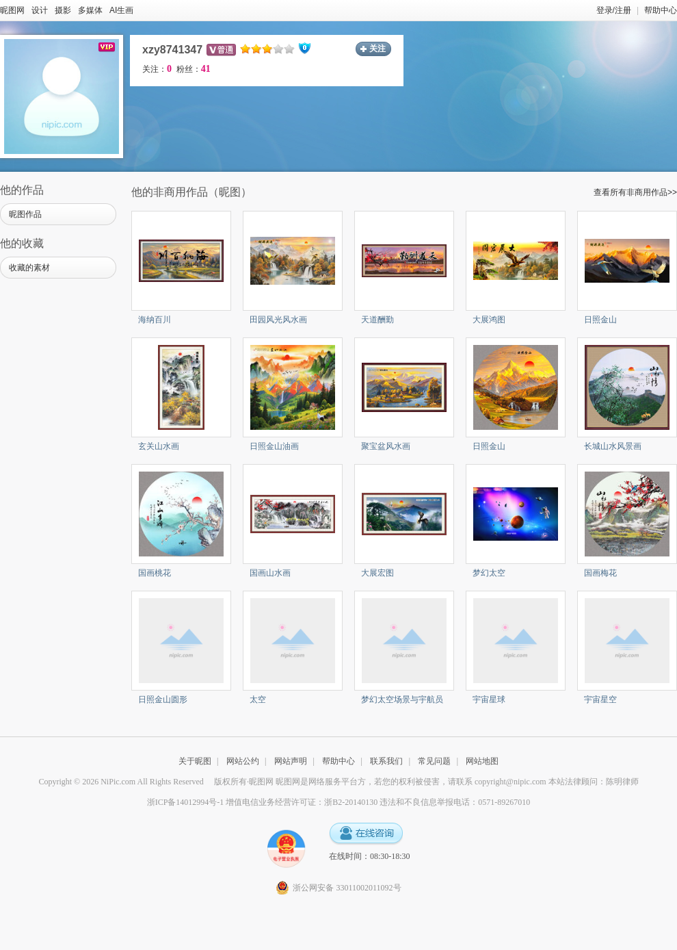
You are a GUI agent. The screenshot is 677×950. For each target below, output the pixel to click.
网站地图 (482, 761)
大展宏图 (377, 573)
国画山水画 (270, 573)
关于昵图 (194, 761)
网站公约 (242, 761)
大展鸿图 (489, 319)
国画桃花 (154, 573)
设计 (39, 10)
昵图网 (12, 10)
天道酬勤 (377, 319)
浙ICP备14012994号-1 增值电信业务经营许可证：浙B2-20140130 (262, 802)
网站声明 (290, 761)
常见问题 (434, 761)
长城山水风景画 (612, 446)
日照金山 (600, 319)
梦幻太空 (489, 573)
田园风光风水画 (278, 319)
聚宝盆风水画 (385, 446)
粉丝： (193, 69)
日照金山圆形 (162, 699)
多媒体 (90, 10)
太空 (258, 699)
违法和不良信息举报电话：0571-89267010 (455, 802)
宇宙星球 (489, 699)
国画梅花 (600, 573)
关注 (377, 48)
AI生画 (121, 10)
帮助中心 (660, 10)
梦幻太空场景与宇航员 (402, 699)
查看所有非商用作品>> (635, 192)
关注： (157, 69)
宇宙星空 (600, 699)
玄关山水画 (158, 446)
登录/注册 (613, 10)
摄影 (63, 10)
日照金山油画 (274, 446)
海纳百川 (154, 319)
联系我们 (386, 761)
